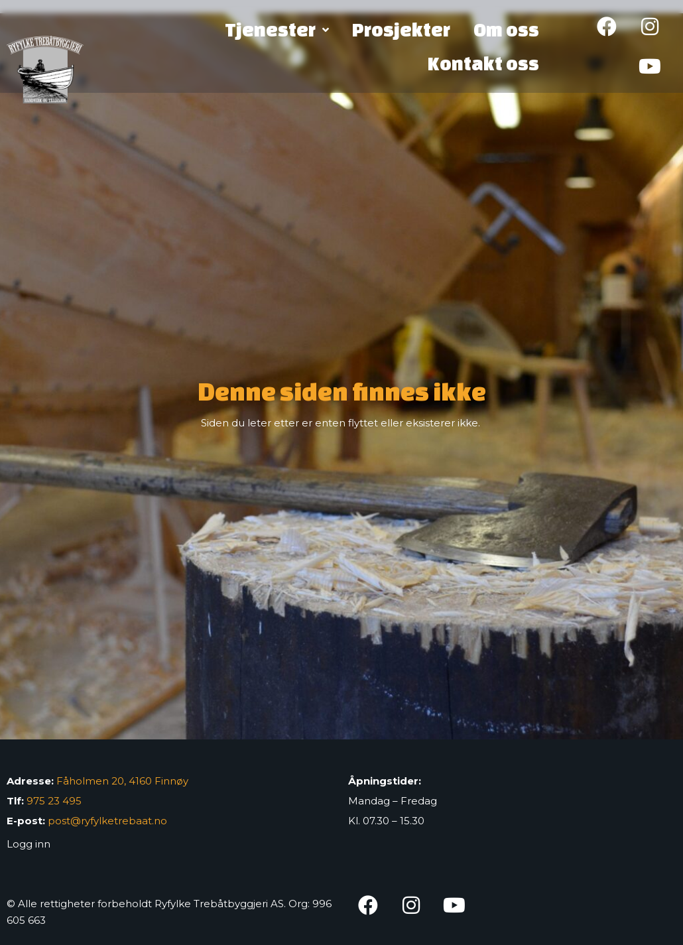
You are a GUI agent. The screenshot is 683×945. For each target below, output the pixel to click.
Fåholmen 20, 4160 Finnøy (122, 781)
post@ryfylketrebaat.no (107, 820)
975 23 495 (54, 800)
